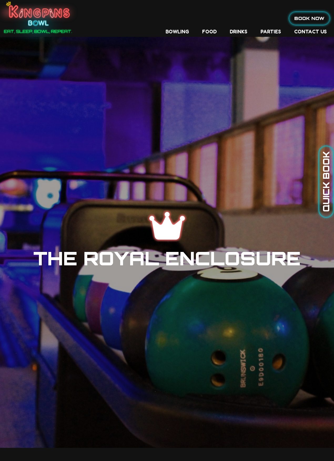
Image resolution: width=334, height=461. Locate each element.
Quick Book (326, 181)
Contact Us (237, 18)
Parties (198, 18)
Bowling (104, 18)
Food (136, 18)
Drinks (165, 18)
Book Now (309, 18)
